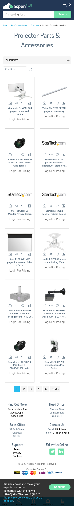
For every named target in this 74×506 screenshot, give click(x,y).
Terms (17, 449)
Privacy (17, 452)
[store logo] (17, 6)
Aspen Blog (17, 416)
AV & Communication (19, 25)
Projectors (35, 25)
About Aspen (17, 412)
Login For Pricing (19, 119)
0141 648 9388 (61, 432)
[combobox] (28, 14)
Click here (60, 429)
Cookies (17, 456)
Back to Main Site (17, 409)
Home (5, 25)
